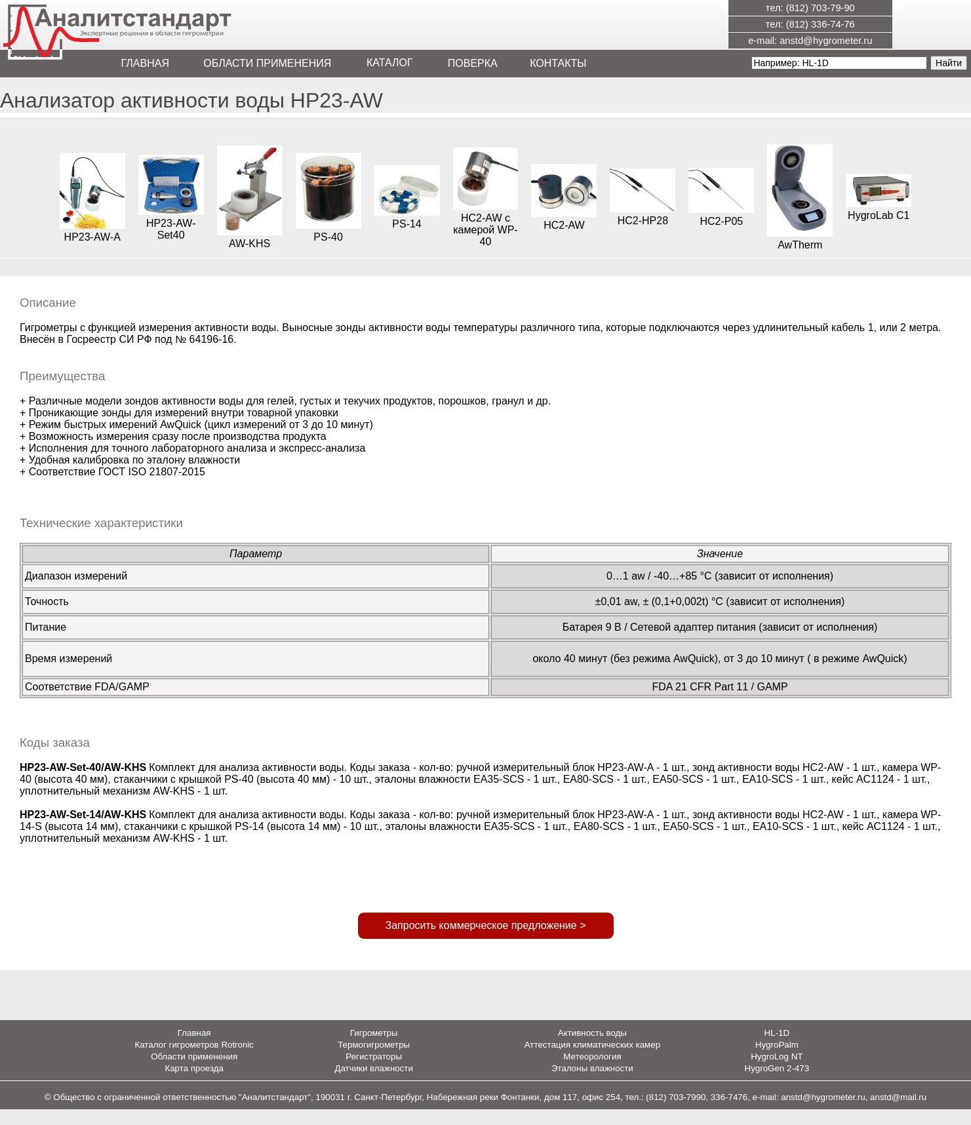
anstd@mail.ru (898, 1113)
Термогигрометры (374, 1060)
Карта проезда (194, 1084)
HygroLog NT (777, 1072)
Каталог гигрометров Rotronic (194, 1060)
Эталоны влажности (592, 1084)
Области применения (194, 1072)
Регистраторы (374, 1072)
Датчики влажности (373, 1084)
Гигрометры (374, 1049)
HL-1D (777, 1049)
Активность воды (592, 1049)
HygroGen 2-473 (777, 1084)
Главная (194, 1049)
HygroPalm (777, 1060)
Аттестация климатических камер (592, 1060)
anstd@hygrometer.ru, (825, 1113)
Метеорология (592, 1072)
